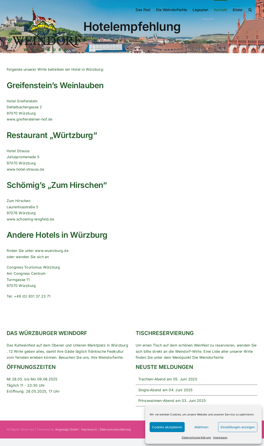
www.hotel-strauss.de (25, 169)
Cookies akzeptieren (167, 427)
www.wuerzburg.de (51, 250)
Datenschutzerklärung (196, 437)
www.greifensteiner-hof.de (29, 119)
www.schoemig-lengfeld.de (30, 219)
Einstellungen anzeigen (238, 427)
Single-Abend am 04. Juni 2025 (165, 390)
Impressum (220, 437)
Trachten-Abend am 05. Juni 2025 (167, 379)
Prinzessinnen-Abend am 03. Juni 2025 (172, 400)
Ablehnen (201, 427)
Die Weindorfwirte (207, 357)
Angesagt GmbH (66, 429)
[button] (250, 9)
